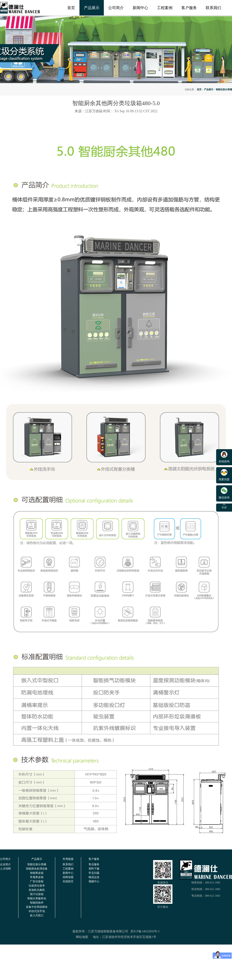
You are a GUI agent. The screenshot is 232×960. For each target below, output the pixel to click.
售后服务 (94, 864)
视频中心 (94, 881)
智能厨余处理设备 (37, 868)
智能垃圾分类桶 (224, 89)
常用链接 (68, 859)
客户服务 (189, 8)
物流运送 (94, 877)
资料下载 (94, 868)
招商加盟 (68, 877)
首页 (71, 8)
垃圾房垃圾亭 (37, 885)
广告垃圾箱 (37, 881)
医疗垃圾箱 (37, 894)
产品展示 (91, 8)
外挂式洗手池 (37, 911)
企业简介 (5, 864)
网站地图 (82, 937)
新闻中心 (140, 8)
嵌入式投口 (37, 915)
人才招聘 (5, 868)
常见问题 (94, 872)
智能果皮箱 (37, 872)
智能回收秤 (37, 902)
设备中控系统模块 (37, 906)
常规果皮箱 (37, 877)
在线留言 (68, 881)
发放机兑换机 (37, 889)
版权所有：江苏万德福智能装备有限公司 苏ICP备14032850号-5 (116, 931)
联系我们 (213, 8)
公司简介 (116, 8)
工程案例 (164, 8)
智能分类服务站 (36, 898)
